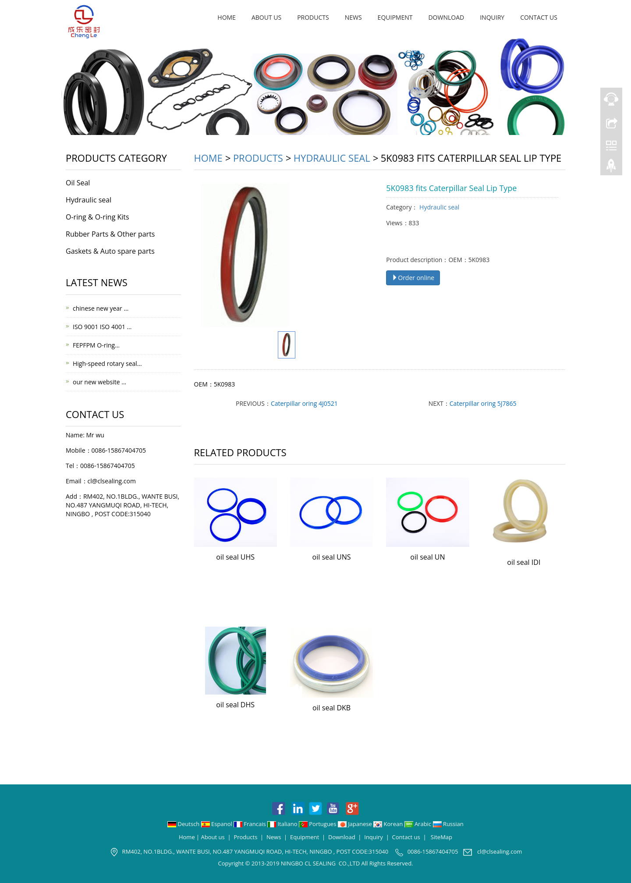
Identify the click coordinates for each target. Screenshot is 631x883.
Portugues (318, 824)
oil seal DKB (331, 708)
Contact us (538, 17)
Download (446, 17)
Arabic (418, 824)
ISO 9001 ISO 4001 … (102, 327)
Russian (448, 824)
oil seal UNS (331, 557)
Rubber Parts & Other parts (110, 234)
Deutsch (184, 824)
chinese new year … (100, 308)
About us (266, 17)
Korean (388, 824)
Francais (250, 824)
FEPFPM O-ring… (96, 345)
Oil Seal (78, 183)
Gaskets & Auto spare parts (110, 251)
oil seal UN (427, 557)
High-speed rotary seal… (107, 363)
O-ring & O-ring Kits (97, 217)
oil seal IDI (523, 562)
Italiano (283, 824)
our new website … (99, 382)
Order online (413, 277)
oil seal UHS (235, 557)
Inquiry (492, 17)
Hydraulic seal (332, 157)
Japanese (355, 824)
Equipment (395, 17)
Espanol (217, 824)
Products (313, 17)
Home (226, 17)
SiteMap (441, 837)
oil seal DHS (235, 704)
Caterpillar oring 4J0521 (304, 403)
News (353, 17)
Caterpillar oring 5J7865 (483, 403)
